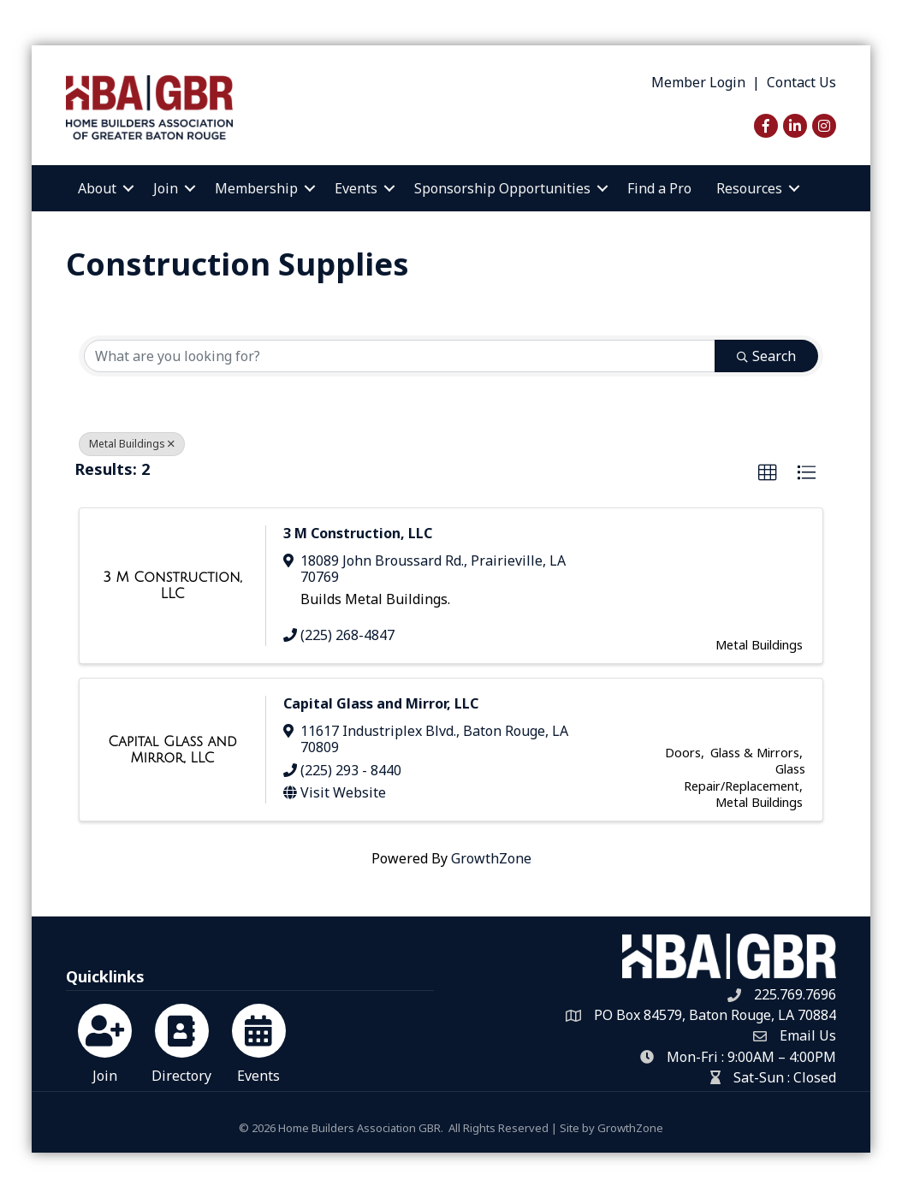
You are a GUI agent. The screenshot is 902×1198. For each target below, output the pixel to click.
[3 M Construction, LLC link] (172, 585)
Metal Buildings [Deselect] (132, 443)
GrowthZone (491, 858)
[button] (768, 473)
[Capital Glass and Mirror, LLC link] (172, 750)
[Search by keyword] (399, 356)
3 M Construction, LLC (357, 533)
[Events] (258, 1040)
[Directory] (181, 1040)
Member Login (698, 82)
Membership (256, 188)
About (97, 188)
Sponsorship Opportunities (502, 188)
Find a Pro (659, 188)
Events (356, 188)
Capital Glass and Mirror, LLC (380, 703)
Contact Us (801, 82)
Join (165, 188)
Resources (749, 188)
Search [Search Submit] (766, 356)
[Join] (104, 1040)
